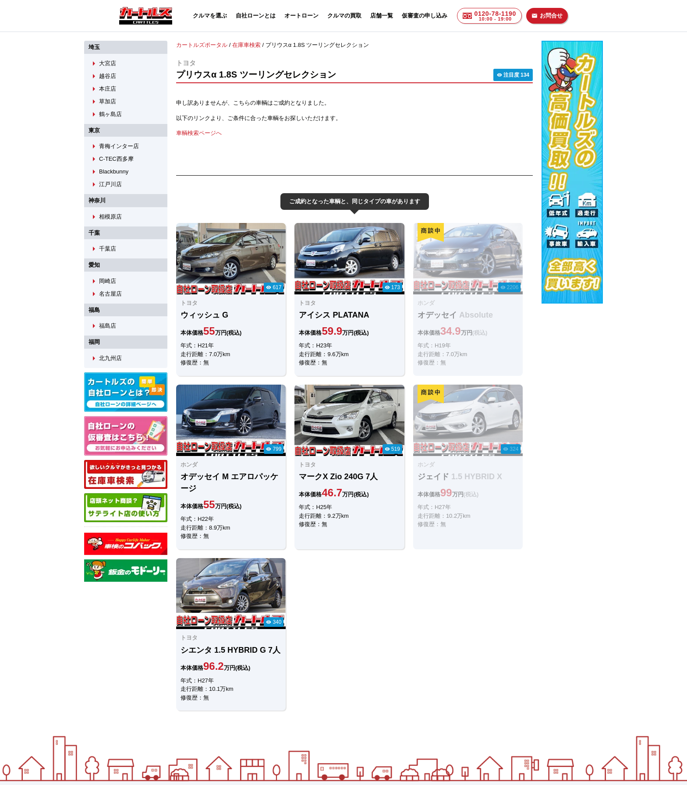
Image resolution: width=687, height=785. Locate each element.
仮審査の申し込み (424, 15)
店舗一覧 (381, 15)
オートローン (301, 15)
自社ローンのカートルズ (334, 735)
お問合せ (547, 15)
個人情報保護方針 (432, 735)
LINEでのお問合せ (204, 689)
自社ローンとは (256, 15)
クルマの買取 (344, 15)
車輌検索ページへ (199, 133)
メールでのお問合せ (291, 689)
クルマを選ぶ (210, 15)
